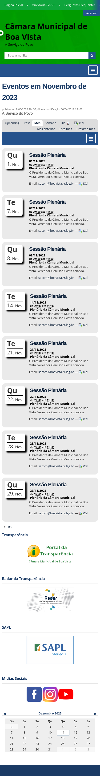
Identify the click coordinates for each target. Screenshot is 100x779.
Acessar (91, 13)
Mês (37, 123)
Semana (50, 123)
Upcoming (12, 123)
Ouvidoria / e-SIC (43, 5)
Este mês (66, 129)
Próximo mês (85, 129)
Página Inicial (13, 5)
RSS (10, 527)
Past (27, 123)
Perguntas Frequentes (79, 5)
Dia (63, 123)
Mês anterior (46, 129)
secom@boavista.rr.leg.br (56, 183)
